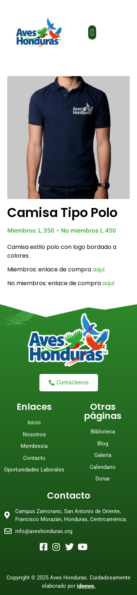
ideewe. (86, 586)
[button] (92, 32)
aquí (99, 269)
